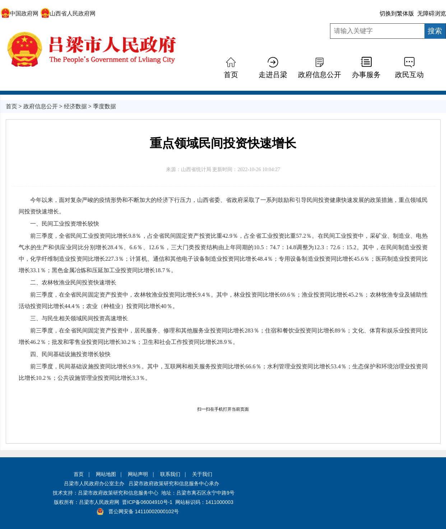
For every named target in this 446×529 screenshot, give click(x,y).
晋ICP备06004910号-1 (147, 502)
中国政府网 (19, 13)
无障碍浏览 (431, 13)
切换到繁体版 (397, 13)
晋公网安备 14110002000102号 (143, 511)
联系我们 (170, 474)
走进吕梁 (273, 75)
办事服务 (366, 75)
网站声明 (138, 474)
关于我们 (202, 474)
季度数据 (104, 106)
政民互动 (409, 75)
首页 (231, 75)
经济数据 (75, 106)
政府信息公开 (319, 75)
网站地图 (106, 474)
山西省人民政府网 (68, 13)
